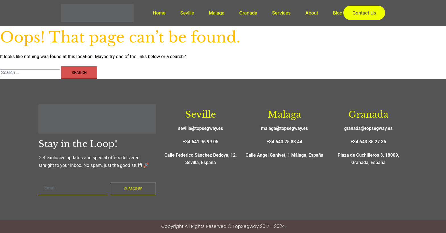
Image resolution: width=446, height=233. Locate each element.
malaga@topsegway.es (284, 128)
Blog (337, 13)
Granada (248, 13)
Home (159, 13)
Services (281, 13)
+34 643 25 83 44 (284, 141)
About (311, 13)
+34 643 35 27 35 (368, 141)
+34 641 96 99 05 (200, 141)
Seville (187, 13)
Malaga (216, 13)
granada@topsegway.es (368, 128)
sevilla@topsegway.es (200, 128)
